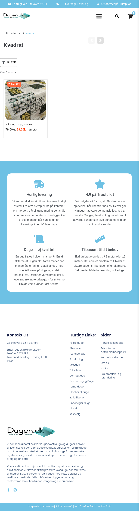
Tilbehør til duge (79, 393)
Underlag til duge (80, 404)
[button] (99, 16)
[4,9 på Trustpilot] (100, 185)
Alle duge (75, 349)
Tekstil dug (76, 371)
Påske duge (77, 344)
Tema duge (77, 388)
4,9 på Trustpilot (100, 196)
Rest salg (75, 415)
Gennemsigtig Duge (82, 382)
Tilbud (73, 410)
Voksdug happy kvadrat (21, 125)
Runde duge (77, 360)
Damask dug (77, 377)
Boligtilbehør (77, 399)
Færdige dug (77, 355)
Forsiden (11, 33)
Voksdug (75, 366)
